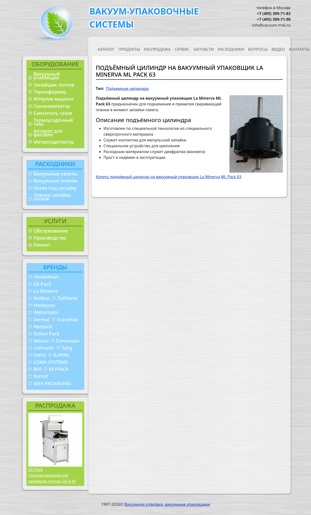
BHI (38, 369)
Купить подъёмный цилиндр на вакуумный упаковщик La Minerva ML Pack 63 (169, 176)
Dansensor (68, 340)
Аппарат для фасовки (48, 132)
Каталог (106, 49)
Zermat (42, 319)
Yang (66, 347)
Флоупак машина (54, 98)
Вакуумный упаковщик (47, 75)
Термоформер (50, 91)
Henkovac (44, 305)
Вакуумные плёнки (55, 180)
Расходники (231, 49)
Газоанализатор (52, 106)
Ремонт (42, 244)
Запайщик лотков (54, 84)
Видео (278, 49)
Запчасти (203, 49)
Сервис (182, 49)
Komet (41, 376)
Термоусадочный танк (53, 122)
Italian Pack (46, 333)
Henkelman (46, 276)
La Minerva (46, 291)
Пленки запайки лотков (52, 196)
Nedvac (42, 298)
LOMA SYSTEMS (51, 362)
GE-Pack (43, 284)
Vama (40, 354)
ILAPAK (61, 354)
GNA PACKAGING (52, 383)
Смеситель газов (53, 113)
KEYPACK (58, 369)
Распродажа (157, 49)
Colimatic (44, 347)
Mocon (41, 340)
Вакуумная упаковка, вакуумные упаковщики (167, 504)
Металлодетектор (54, 141)
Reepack (43, 326)
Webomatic (46, 312)
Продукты (129, 49)
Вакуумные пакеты (55, 173)
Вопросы (258, 49)
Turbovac (67, 298)
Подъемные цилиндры (127, 88)
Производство (50, 237)
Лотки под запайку (55, 188)
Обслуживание (51, 230)
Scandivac (68, 319)
